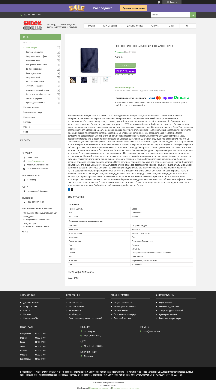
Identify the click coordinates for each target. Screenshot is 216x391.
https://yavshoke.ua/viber (37, 168)
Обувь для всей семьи (35, 81)
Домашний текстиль (34, 69)
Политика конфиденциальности (125, 388)
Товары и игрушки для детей (171, 310)
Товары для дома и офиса (36, 56)
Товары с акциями (76, 306)
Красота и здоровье (34, 98)
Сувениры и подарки (34, 86)
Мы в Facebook (75, 310)
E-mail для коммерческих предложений (85, 318)
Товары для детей (33, 77)
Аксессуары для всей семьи (37, 90)
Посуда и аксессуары (35, 52)
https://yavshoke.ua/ (35, 161)
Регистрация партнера (32, 112)
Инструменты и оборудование (38, 94)
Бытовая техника (33, 60)
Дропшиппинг (29, 117)
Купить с (125, 71)
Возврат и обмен (30, 306)
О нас (171, 26)
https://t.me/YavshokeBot (37, 165)
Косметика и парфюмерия (170, 318)
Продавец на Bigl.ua (108, 385)
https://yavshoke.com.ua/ (46, 213)
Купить (125, 65)
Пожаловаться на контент (100, 388)
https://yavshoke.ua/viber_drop (36, 220)
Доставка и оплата (135, 26)
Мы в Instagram (75, 314)
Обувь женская (165, 303)
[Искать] (193, 15)
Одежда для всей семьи (35, 103)
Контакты (155, 26)
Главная (91, 26)
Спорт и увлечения (33, 73)
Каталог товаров (110, 26)
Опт (187, 26)
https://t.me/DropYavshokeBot (36, 226)
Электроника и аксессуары (37, 65)
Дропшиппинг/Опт (31, 318)
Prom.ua (120, 383)
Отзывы (26, 127)
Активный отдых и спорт (169, 306)
